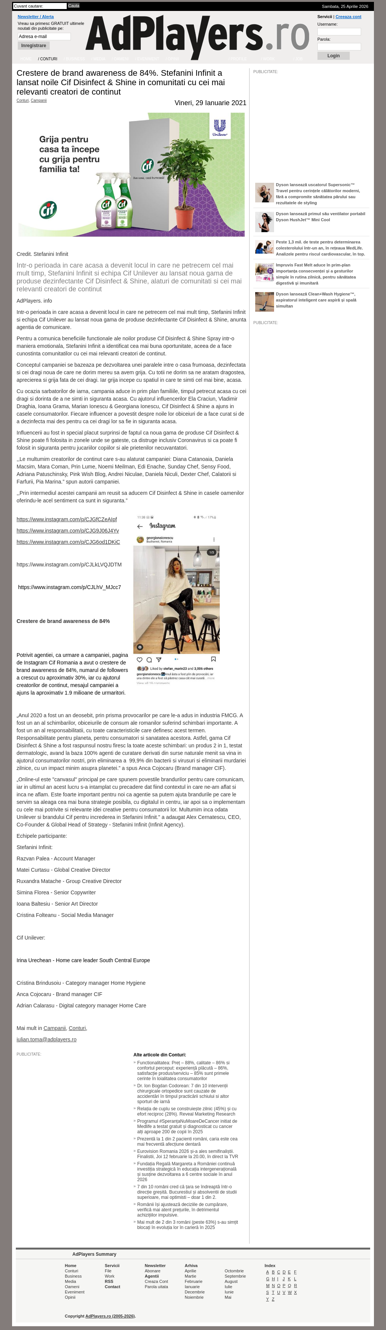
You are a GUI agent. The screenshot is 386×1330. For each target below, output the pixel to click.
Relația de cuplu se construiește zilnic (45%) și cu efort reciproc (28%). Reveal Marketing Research (186, 1111)
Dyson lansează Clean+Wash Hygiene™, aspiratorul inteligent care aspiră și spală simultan (316, 300)
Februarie (193, 1281)
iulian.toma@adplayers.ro (47, 1039)
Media (70, 1281)
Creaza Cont (156, 1281)
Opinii (70, 1297)
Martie (190, 1276)
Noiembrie (194, 1297)
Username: (327, 24)
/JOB (261, 556)
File (108, 1271)
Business (73, 1276)
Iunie (229, 1292)
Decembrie (195, 1292)
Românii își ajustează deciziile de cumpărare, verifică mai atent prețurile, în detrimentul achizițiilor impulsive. (182, 1210)
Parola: (324, 39)
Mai (228, 1297)
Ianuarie (192, 1286)
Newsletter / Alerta (36, 16)
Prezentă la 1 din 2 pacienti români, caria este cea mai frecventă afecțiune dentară (187, 1141)
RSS (109, 1281)
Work (109, 1276)
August (231, 1281)
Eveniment (74, 1292)
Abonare (153, 1271)
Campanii (39, 100)
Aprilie (190, 1271)
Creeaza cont (348, 16)
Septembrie (235, 1276)
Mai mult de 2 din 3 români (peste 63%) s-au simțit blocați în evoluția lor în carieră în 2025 (187, 1225)
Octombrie (234, 1271)
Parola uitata (156, 1286)
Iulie (228, 1286)
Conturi (23, 100)
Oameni (72, 1286)
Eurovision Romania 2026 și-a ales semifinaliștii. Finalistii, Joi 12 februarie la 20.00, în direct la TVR (187, 1154)
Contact (112, 1286)
